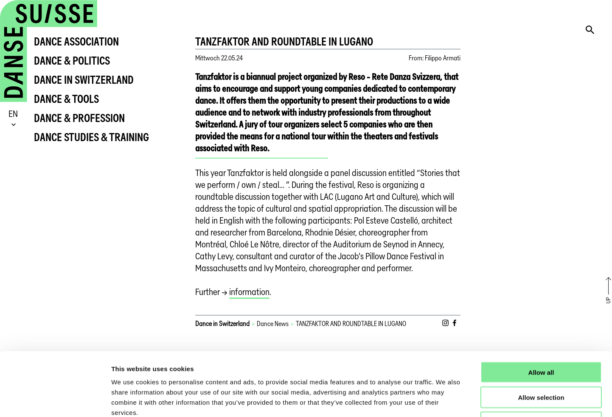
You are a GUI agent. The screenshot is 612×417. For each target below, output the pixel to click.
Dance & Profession (79, 118)
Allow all (541, 312)
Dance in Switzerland (84, 80)
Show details (445, 400)
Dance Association (76, 41)
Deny (541, 362)
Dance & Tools (66, 99)
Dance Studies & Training (91, 137)
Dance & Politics (72, 61)
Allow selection (541, 337)
